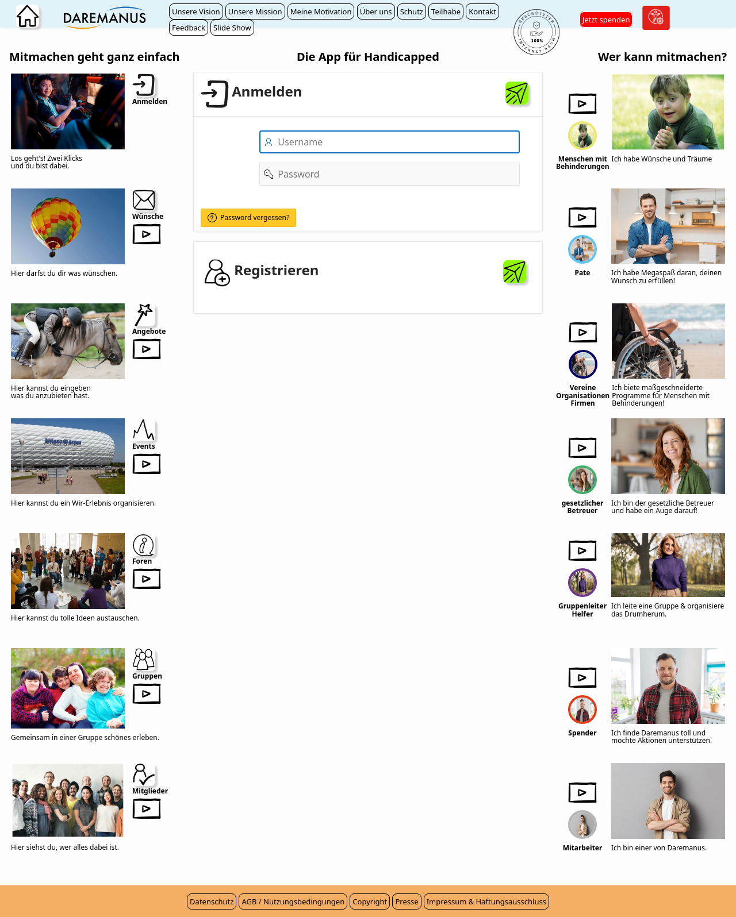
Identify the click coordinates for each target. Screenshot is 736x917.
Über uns (376, 11)
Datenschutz (211, 901)
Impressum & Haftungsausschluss (486, 901)
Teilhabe (446, 11)
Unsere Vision (196, 11)
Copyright (369, 901)
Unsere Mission (255, 11)
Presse (406, 901)
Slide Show (232, 27)
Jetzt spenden (606, 19)
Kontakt (482, 11)
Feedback (188, 27)
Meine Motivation (321, 11)
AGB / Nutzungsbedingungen (292, 901)
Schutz (411, 11)
